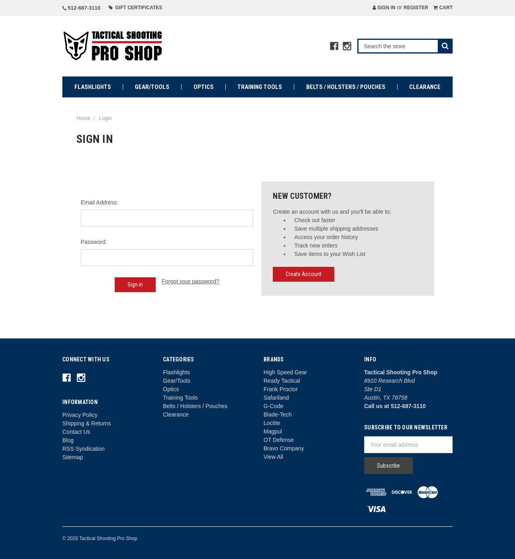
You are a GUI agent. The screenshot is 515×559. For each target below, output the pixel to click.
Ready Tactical (282, 380)
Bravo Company (284, 448)
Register (416, 7)
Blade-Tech (278, 414)
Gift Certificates (136, 7)
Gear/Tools (152, 87)
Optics (204, 87)
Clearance (425, 87)
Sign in (384, 7)
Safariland (276, 397)
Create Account (303, 274)
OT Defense (279, 440)
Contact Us (76, 432)
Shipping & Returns (86, 423)
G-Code (273, 406)
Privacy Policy (79, 415)
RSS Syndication (83, 449)
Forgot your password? (190, 281)
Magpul (273, 431)
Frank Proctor (281, 389)
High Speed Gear (285, 372)
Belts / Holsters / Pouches (345, 87)
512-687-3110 (81, 8)
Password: (94, 242)
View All (273, 457)
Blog (68, 440)
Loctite (272, 423)
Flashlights (92, 87)
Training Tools (259, 87)
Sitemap (72, 457)
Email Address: (99, 202)
